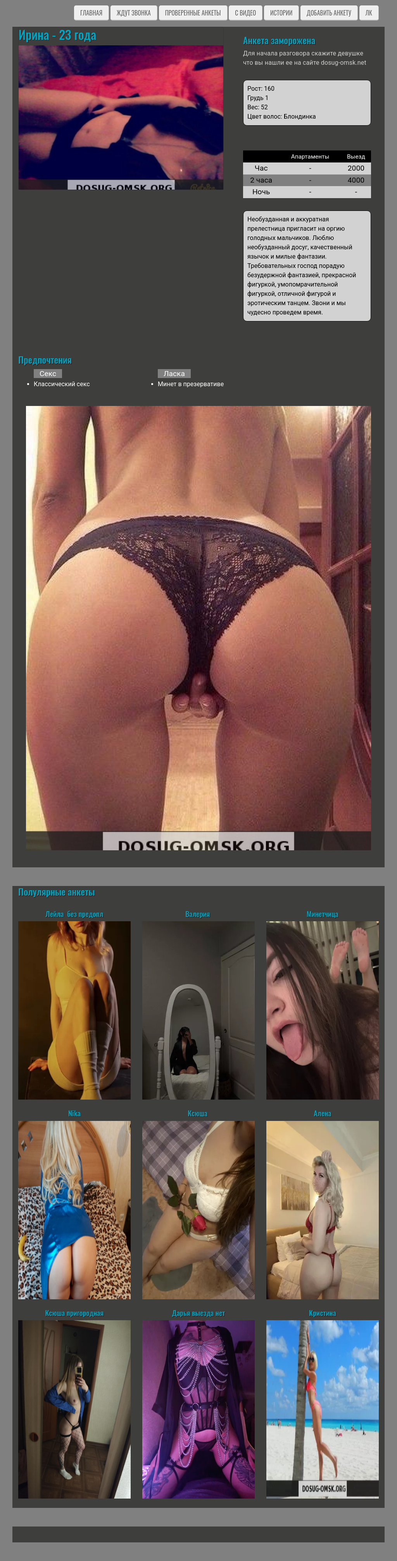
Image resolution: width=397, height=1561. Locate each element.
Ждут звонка (134, 12)
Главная (91, 12)
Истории (281, 12)
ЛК (369, 12)
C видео (245, 12)
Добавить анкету (329, 12)
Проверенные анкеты (193, 12)
